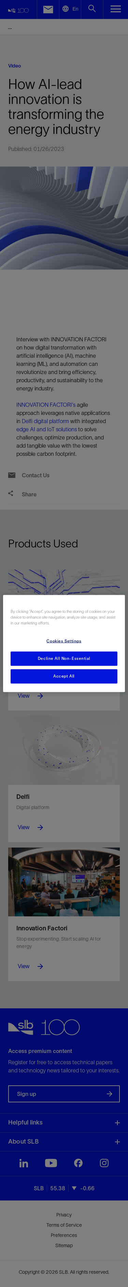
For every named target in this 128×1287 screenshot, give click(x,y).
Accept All (64, 676)
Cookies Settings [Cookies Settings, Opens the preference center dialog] (63, 641)
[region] (64, 643)
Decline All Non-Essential (64, 658)
